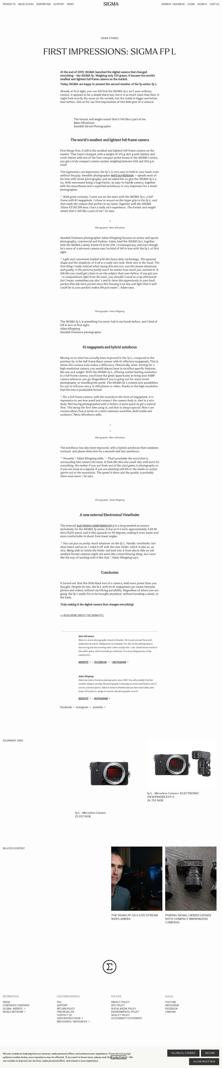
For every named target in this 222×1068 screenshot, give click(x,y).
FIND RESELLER (65, 1012)
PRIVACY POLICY (120, 1002)
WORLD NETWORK (13, 1012)
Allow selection (204, 1061)
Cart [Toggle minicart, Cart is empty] (214, 4)
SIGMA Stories (109, 38)
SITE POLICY (118, 1005)
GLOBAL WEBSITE (13, 1008)
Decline (210, 1053)
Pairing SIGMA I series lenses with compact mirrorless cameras (188, 919)
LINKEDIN (170, 1012)
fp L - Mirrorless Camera (90, 812)
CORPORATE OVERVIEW (16, 1005)
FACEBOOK (171, 1008)
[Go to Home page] (111, 4)
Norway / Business (173, 4)
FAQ (59, 1002)
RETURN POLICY (66, 1008)
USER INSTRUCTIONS (68, 1018)
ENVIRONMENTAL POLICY (125, 1012)
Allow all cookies (183, 1053)
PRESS (6, 1002)
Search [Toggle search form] (202, 4)
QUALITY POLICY (120, 1015)
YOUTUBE (170, 1002)
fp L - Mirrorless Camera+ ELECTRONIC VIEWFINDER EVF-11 (173, 795)
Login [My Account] (191, 4)
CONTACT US (64, 1015)
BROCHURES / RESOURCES (72, 1021)
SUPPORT (62, 1005)
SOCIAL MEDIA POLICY (123, 1008)
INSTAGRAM (172, 1005)
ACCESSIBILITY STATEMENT (126, 1018)
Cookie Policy (118, 1057)
